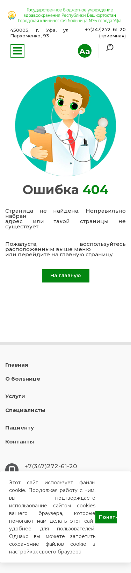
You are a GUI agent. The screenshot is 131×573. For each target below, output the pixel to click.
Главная (16, 364)
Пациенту (19, 427)
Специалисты (25, 410)
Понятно (108, 517)
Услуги (15, 396)
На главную (65, 275)
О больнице (22, 378)
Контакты (19, 441)
